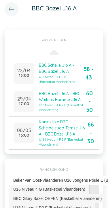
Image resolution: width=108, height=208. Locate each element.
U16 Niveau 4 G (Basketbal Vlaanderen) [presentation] (49, 189)
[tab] (49, 189)
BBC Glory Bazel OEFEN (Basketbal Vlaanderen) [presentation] (57, 198)
